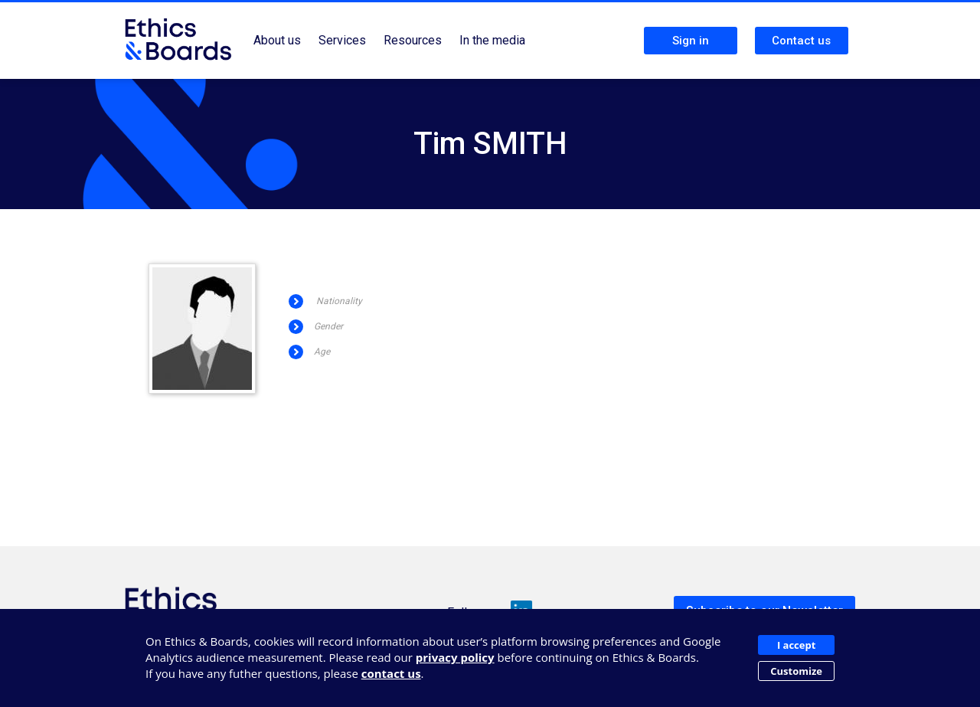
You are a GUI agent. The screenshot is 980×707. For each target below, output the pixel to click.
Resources (413, 40)
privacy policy (455, 657)
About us (277, 40)
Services (342, 40)
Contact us (801, 40)
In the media (492, 40)
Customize (796, 671)
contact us (391, 673)
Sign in (690, 40)
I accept (796, 645)
